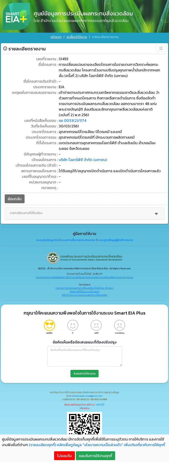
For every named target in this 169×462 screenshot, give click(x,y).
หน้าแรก (56, 37)
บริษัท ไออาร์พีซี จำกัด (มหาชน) (83, 159)
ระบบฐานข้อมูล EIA (47, 240)
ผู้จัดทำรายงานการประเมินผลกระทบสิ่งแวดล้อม (84, 295)
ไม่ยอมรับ (64, 455)
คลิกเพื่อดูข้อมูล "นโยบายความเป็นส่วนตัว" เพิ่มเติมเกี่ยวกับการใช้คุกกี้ (111, 445)
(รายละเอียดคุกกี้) (42, 445)
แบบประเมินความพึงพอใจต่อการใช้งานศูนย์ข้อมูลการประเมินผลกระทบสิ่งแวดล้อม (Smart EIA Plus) (84, 277)
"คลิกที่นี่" (100, 404)
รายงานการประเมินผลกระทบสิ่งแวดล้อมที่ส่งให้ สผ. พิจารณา (84, 288)
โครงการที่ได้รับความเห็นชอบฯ (84, 291)
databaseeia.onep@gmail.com (87, 396)
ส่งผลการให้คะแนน (84, 373)
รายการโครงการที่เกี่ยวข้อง (84, 214)
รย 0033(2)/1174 (72, 120)
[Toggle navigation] (161, 48)
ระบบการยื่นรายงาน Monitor (78, 240)
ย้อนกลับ (15, 199)
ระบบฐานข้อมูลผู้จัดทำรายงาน (115, 240)
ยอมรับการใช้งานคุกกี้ (95, 455)
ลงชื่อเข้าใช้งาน (76, 37)
